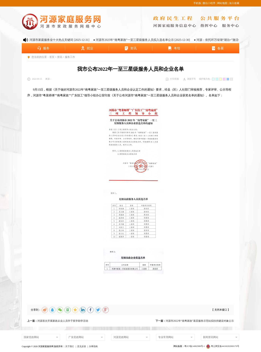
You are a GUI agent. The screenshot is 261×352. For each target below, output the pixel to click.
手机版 (197, 3)
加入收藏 (234, 3)
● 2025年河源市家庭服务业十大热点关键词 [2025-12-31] (56, 39)
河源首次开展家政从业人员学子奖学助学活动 (57, 321)
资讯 (59, 57)
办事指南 (93, 346)
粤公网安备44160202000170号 (222, 346)
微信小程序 (209, 3)
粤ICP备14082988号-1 (194, 346)
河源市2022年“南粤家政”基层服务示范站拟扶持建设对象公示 (195, 321)
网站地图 (222, 3)
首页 (51, 57)
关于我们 (69, 346)
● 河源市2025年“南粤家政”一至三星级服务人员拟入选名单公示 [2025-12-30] (144, 39)
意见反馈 (81, 346)
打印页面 (172, 79)
